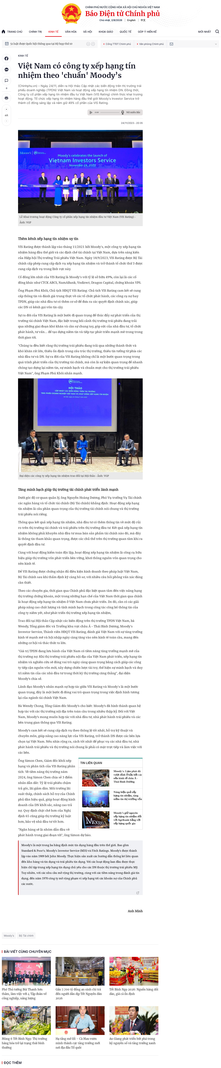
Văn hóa (71, 31)
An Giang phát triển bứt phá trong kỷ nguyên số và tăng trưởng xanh (132, 1041)
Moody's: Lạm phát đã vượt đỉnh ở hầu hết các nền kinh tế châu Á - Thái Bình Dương (128, 776)
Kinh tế (53, 31)
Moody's (9, 935)
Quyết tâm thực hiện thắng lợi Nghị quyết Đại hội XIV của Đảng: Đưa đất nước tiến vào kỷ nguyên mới (46, 43)
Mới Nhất (204, 31)
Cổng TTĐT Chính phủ (117, 43)
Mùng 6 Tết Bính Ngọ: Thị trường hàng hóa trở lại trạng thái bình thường (24, 1043)
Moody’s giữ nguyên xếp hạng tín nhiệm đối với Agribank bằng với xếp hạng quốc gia (127, 818)
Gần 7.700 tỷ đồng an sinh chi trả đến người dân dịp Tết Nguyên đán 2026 (79, 994)
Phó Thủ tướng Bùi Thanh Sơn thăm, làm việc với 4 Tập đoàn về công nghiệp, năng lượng (24, 994)
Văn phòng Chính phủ (150, 43)
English (131, 20)
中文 (143, 20)
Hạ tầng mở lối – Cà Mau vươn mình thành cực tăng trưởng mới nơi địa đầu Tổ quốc (78, 1043)
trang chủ (12, 31)
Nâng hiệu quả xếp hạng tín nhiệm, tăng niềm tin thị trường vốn (128, 796)
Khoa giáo (106, 31)
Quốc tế (125, 31)
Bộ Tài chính (26, 935)
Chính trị (35, 31)
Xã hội (87, 31)
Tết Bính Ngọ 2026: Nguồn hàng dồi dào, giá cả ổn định (133, 992)
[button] (88, 44)
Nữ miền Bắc (133, 112)
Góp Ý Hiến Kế (147, 31)
